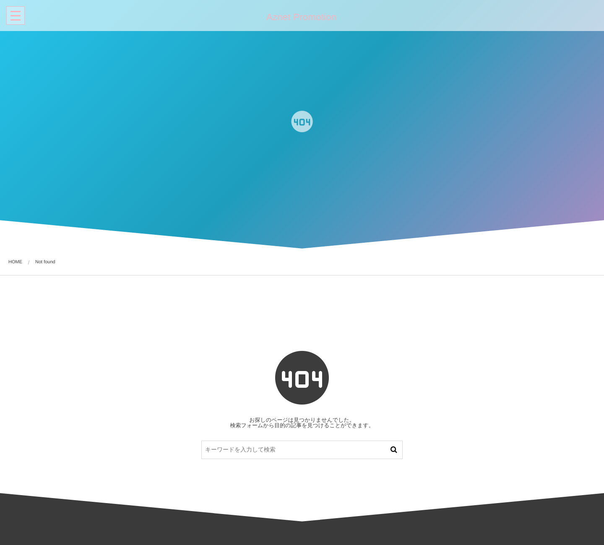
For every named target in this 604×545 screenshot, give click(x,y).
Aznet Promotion (301, 17)
